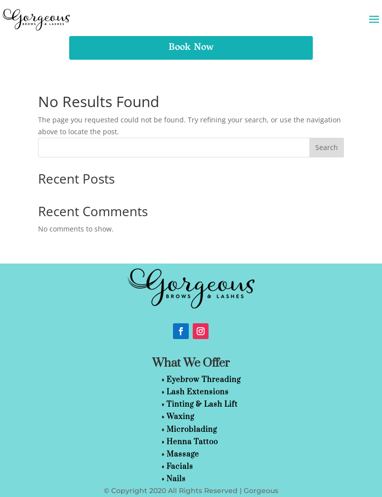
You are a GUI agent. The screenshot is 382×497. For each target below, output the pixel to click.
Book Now (191, 47)
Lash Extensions (198, 392)
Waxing (180, 416)
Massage (183, 454)
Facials (180, 466)
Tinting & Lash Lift (202, 404)
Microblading (192, 429)
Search (326, 147)
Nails (176, 479)
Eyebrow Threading (204, 379)
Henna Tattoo (192, 442)
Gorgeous (261, 490)
